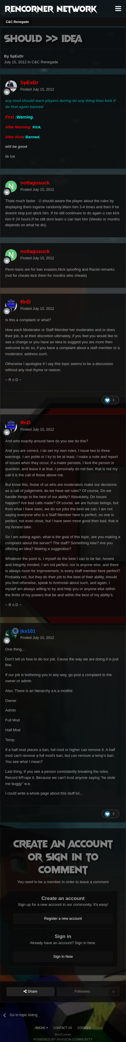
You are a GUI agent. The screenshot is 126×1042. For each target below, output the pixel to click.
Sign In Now (63, 957)
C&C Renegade (45, 62)
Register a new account (63, 919)
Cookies (84, 1028)
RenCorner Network (51, 8)
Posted (37, 89)
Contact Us (63, 1028)
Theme (41, 1028)
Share (31, 991)
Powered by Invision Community (63, 1039)
